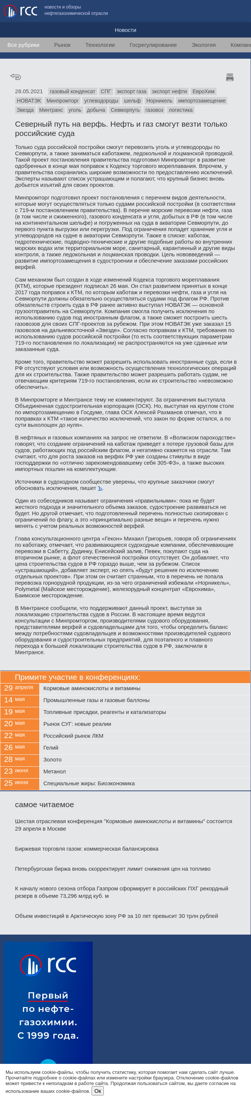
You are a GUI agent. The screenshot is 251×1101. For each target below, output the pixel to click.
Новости (125, 30)
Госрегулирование (153, 45)
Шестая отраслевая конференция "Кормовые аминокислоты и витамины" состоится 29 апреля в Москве (123, 825)
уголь (75, 110)
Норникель (159, 101)
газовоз (154, 110)
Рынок (62, 45)
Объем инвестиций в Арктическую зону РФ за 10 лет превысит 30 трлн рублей (116, 916)
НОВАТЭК (29, 101)
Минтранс (51, 110)
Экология (204, 45)
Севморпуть (125, 110)
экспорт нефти (169, 91)
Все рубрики (23, 45)
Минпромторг (62, 101)
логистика (181, 110)
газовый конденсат (72, 91)
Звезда (25, 110)
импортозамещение (201, 101)
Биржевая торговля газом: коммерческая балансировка (87, 848)
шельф (132, 101)
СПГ (106, 91)
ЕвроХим (203, 91)
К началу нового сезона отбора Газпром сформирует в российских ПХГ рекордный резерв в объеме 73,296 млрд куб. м (121, 892)
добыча (96, 110)
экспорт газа (131, 91)
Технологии (100, 45)
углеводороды (101, 101)
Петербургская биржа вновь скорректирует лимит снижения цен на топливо (113, 868)
